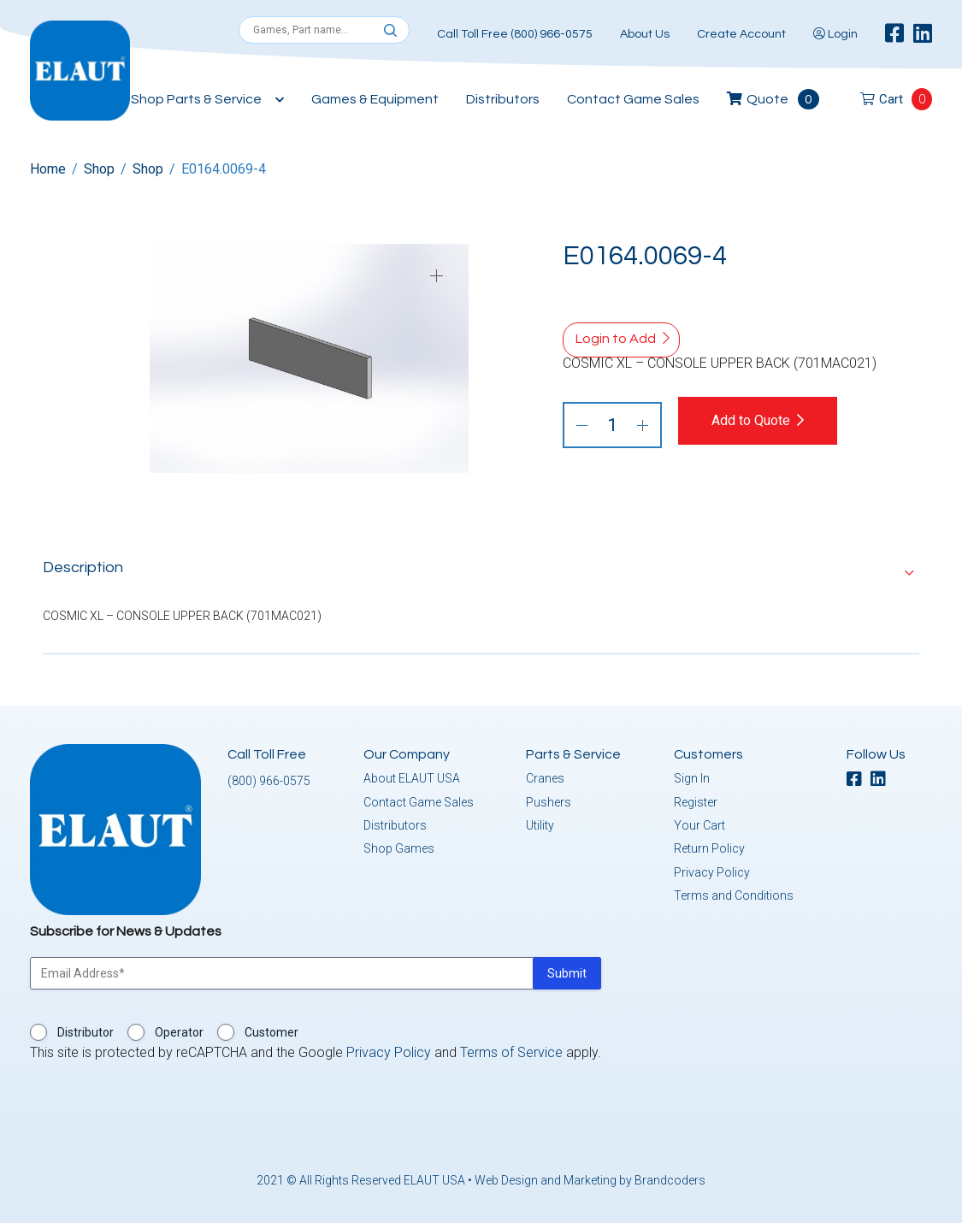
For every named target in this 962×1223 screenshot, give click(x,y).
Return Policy (709, 845)
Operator (179, 1029)
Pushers (548, 799)
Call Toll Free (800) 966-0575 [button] (515, 34)
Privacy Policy (712, 869)
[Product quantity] (612, 425)
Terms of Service (511, 1049)
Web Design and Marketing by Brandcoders (590, 1177)
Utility (540, 822)
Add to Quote (765, 420)
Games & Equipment (375, 99)
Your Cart (699, 822)
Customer (271, 1029)
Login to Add (615, 339)
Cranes (545, 775)
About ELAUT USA (411, 775)
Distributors (503, 99)
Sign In (692, 775)
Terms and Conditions (734, 892)
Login (835, 34)
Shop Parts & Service (196, 99)
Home (48, 169)
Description (83, 564)
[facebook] (894, 34)
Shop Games (398, 845)
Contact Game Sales (633, 99)
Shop (99, 169)
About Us (645, 34)
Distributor (85, 1029)
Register (695, 799)
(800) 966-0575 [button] (268, 777)
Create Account (741, 34)
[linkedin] (922, 34)
